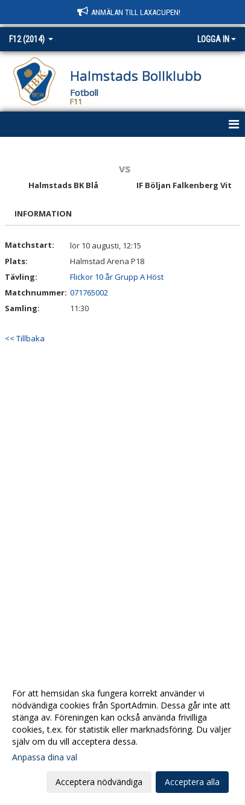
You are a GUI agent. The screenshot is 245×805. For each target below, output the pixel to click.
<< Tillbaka (25, 338)
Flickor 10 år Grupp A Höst (117, 276)
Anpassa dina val (44, 757)
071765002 (89, 292)
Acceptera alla (192, 782)
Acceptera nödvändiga (99, 782)
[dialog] (122, 737)
